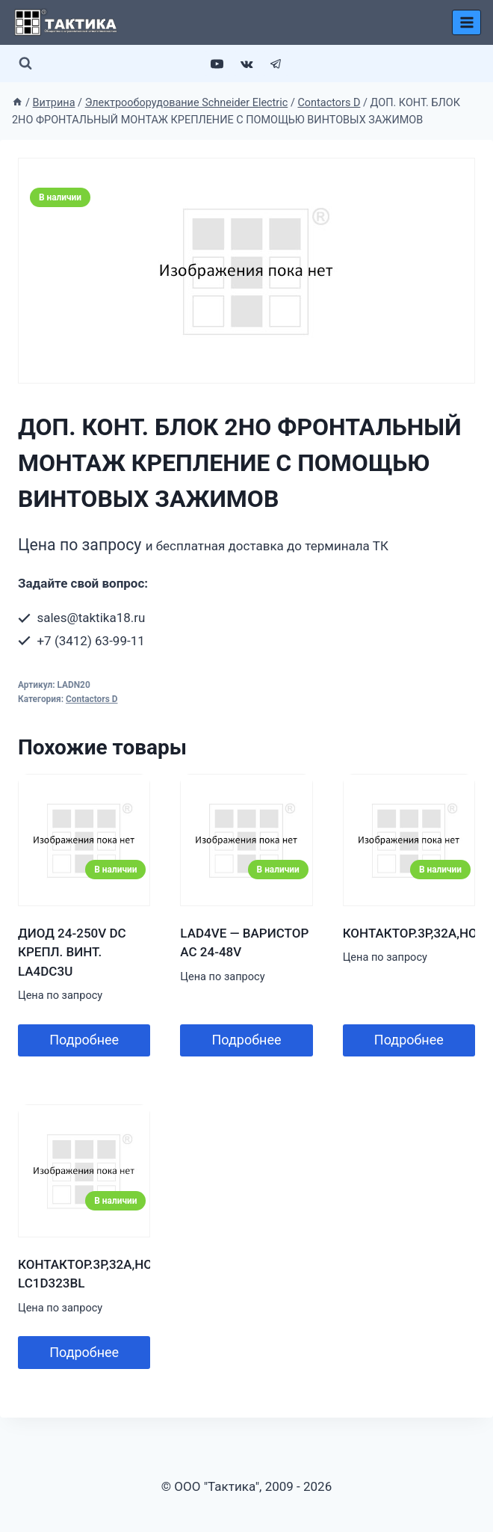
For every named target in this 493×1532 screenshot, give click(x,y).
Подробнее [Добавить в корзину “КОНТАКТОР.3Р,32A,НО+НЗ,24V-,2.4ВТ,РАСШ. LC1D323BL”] (84, 1352)
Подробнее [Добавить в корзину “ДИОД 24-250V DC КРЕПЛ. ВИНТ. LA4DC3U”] (84, 1040)
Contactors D (91, 699)
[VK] (246, 63)
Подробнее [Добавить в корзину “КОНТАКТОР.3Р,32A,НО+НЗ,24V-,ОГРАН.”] (409, 1040)
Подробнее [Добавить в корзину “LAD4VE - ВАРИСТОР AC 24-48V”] (246, 1040)
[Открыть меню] (466, 22)
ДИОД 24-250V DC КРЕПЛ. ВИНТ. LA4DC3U (72, 952)
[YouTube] (217, 63)
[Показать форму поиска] (25, 63)
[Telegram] (275, 63)
